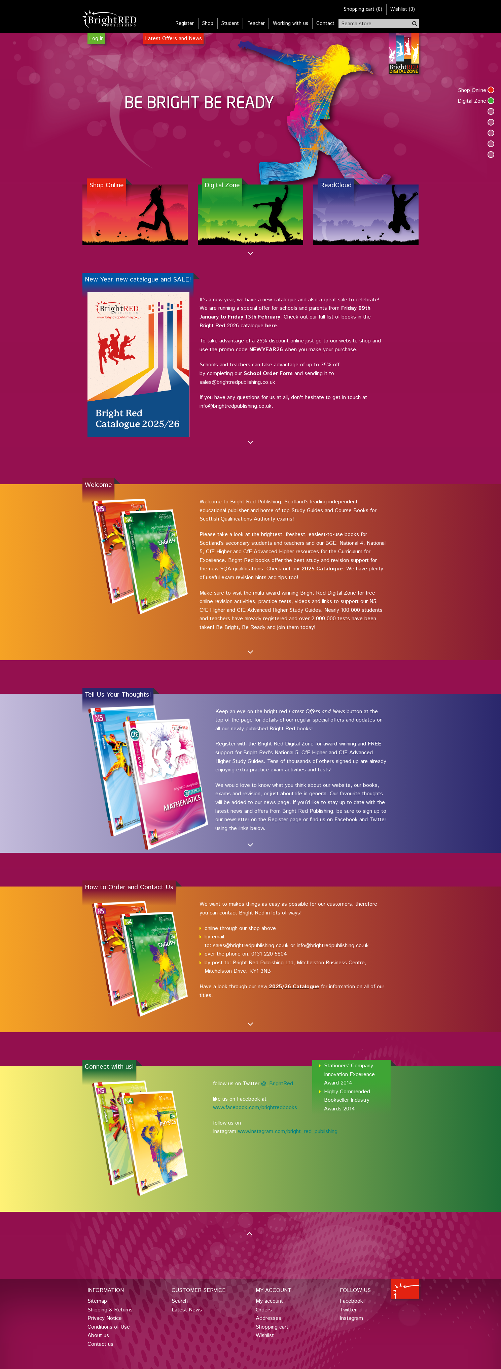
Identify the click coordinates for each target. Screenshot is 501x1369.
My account (269, 1301)
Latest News (187, 1310)
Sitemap (97, 1301)
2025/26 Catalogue (294, 987)
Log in (96, 38)
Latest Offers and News (173, 38)
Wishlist (265, 1335)
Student (230, 23)
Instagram (351, 1318)
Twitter (348, 1310)
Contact (325, 23)
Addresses (268, 1318)
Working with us (290, 23)
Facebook (351, 1301)
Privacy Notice (104, 1318)
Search (180, 1301)
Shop (207, 23)
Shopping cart (272, 1327)
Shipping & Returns (110, 1310)
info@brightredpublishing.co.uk (333, 945)
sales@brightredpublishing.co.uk (251, 945)
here (271, 326)
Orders (264, 1310)
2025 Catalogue (322, 569)
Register (185, 23)
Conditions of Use (108, 1327)
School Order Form (268, 373)
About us (98, 1335)
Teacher (256, 23)
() (363, 9)
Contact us (100, 1344)
